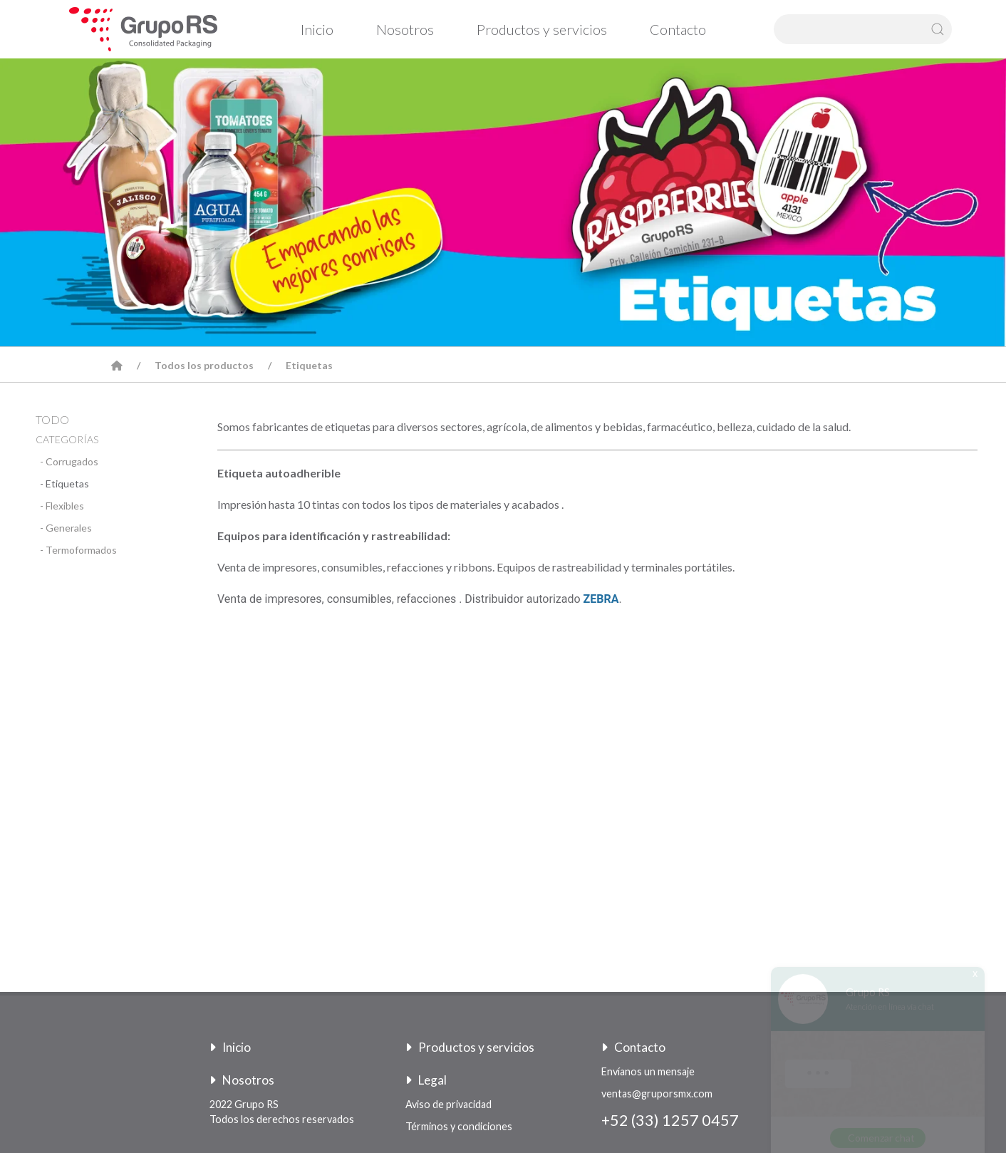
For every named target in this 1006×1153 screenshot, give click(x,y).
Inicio (317, 29)
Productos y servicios (542, 29)
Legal (426, 1079)
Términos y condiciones (458, 1126)
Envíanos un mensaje (648, 1071)
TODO (52, 419)
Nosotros (405, 29)
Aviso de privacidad (448, 1104)
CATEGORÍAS (67, 439)
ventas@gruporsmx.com (656, 1093)
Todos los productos (204, 365)
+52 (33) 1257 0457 (670, 1120)
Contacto (678, 29)
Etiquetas (309, 365)
